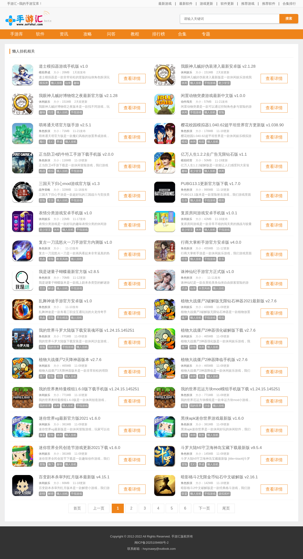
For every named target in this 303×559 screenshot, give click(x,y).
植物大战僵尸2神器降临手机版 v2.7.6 (214, 359)
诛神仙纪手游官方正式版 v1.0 (207, 271)
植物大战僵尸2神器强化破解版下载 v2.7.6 (218, 330)
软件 (40, 34)
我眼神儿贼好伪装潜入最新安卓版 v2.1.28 (218, 66)
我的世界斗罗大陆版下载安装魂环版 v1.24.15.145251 (86, 330)
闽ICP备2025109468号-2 (151, 542)
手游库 (16, 34)
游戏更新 (206, 3)
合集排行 (289, 3)
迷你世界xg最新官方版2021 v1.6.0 (69, 418)
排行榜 (158, 34)
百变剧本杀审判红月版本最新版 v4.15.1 (74, 477)
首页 (77, 508)
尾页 (226, 508)
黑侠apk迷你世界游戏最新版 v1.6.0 (212, 418)
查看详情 (132, 78)
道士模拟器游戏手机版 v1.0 (63, 66)
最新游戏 (165, 3)
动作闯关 (186, 101)
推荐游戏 (247, 3)
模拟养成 (44, 72)
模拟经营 (186, 160)
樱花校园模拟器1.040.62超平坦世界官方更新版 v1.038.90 (232, 125)
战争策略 (44, 189)
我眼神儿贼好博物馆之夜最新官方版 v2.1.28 (78, 95)
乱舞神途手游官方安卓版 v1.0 (65, 301)
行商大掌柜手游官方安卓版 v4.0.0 (211, 242)
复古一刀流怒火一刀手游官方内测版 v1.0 (75, 242)
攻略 (87, 34)
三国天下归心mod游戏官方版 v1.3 (69, 183)
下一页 (204, 508)
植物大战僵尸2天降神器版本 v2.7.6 (70, 359)
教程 (135, 34)
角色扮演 (44, 131)
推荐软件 (268, 3)
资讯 (64, 34)
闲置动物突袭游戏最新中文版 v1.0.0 (213, 95)
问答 (111, 34)
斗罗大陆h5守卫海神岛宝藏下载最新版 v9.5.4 (221, 447)
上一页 (98, 508)
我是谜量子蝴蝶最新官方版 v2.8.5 (69, 271)
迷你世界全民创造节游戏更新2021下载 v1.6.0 (79, 447)
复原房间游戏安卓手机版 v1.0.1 (209, 213)
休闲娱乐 (186, 72)
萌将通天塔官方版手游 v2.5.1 (65, 125)
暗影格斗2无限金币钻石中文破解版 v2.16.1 (219, 477)
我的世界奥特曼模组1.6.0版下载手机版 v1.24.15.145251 (89, 389)
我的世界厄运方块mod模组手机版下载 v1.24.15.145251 (230, 389)
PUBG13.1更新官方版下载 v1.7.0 (210, 183)
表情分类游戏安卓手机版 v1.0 (65, 213)
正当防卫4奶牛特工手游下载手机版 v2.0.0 (76, 154)
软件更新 (227, 3)
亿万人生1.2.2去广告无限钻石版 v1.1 (214, 154)
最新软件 (185, 3)
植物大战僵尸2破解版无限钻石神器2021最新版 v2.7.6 (228, 301)
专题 (206, 34)
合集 (182, 34)
